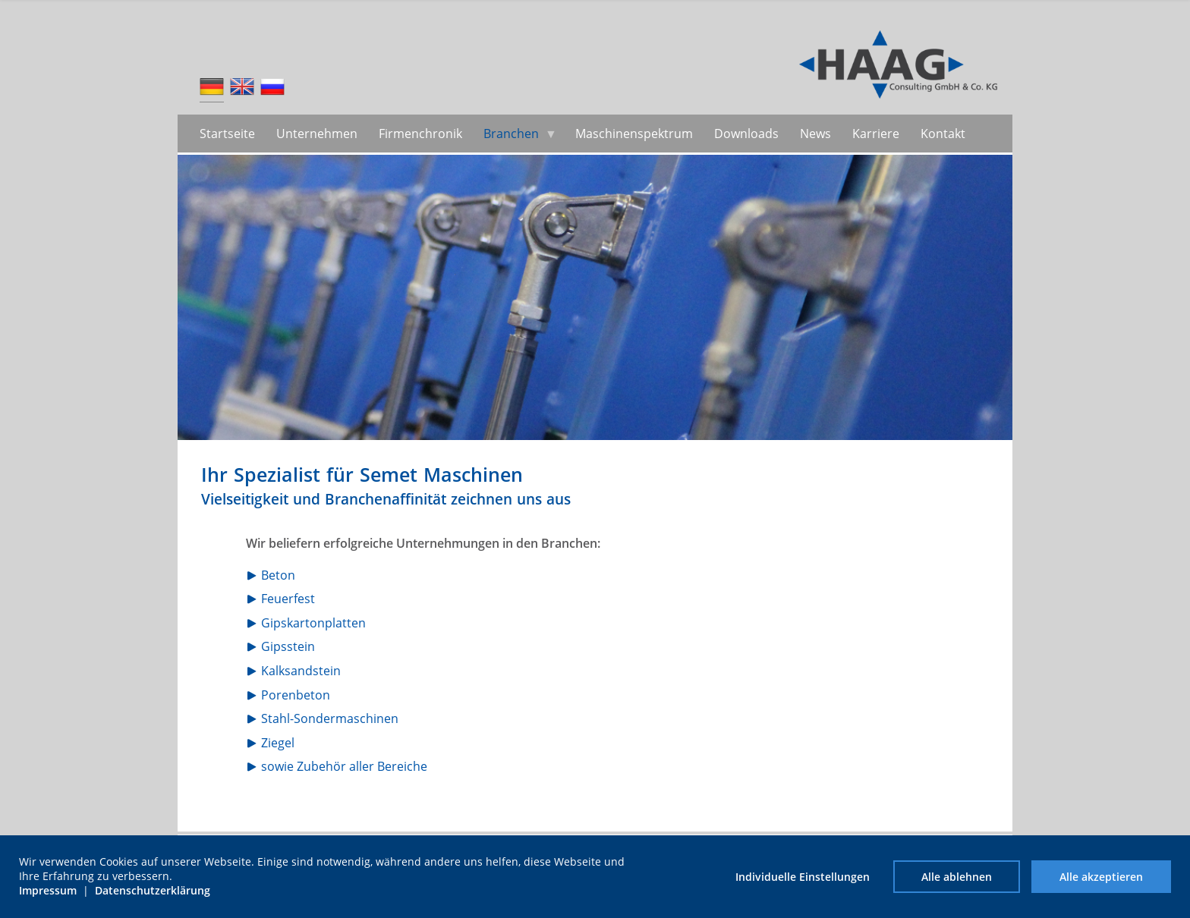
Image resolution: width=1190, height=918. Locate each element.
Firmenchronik (420, 133)
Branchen (511, 133)
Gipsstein (288, 646)
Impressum (48, 890)
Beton (278, 575)
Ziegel (277, 742)
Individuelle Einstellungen (802, 876)
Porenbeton (295, 695)
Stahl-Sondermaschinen (329, 718)
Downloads (746, 133)
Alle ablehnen (956, 876)
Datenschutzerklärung (152, 890)
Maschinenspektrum (634, 133)
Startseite (227, 133)
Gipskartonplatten (313, 623)
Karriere (875, 133)
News (815, 133)
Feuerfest (288, 598)
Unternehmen (316, 133)
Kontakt (943, 133)
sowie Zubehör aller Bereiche (344, 766)
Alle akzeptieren (1101, 876)
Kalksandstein (301, 670)
